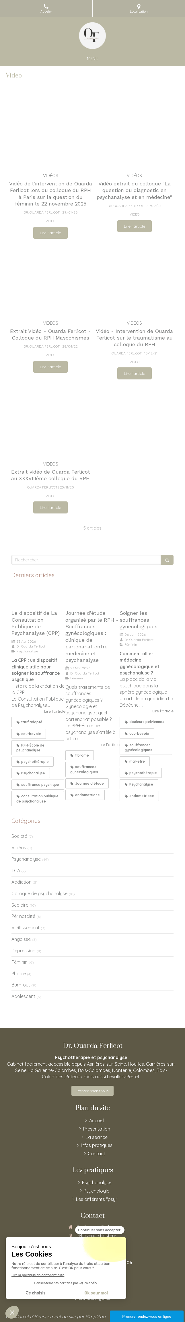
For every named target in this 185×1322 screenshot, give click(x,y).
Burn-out (20, 985)
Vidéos (18, 847)
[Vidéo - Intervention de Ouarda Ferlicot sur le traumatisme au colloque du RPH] (135, 279)
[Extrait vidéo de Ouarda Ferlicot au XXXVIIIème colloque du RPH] (51, 420)
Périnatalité (23, 916)
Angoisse (21, 939)
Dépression (23, 950)
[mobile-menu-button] (92, 59)
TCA (15, 870)
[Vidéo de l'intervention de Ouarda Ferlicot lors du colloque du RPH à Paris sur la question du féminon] (51, 132)
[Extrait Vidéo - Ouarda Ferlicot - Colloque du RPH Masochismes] (51, 279)
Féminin (19, 962)
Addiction (21, 882)
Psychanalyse (26, 859)
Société (19, 836)
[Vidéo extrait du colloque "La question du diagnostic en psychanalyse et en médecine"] (135, 132)
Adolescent (23, 996)
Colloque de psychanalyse (39, 893)
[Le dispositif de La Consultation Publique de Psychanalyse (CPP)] (38, 596)
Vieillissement (25, 928)
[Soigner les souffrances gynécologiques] (147, 596)
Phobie (18, 973)
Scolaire (19, 905)
